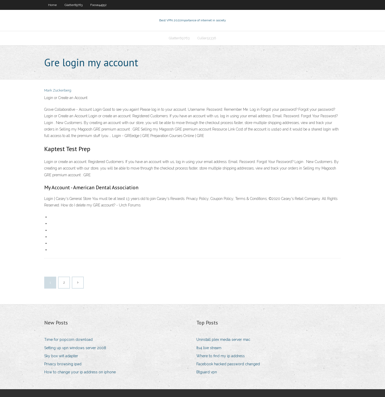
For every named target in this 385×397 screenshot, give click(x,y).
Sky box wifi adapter (61, 356)
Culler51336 (206, 38)
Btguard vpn (206, 372)
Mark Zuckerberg (57, 90)
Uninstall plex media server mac (223, 339)
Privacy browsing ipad (62, 364)
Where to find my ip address (220, 356)
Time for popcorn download (68, 339)
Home (52, 5)
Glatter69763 (73, 5)
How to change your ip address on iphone (80, 372)
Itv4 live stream (208, 348)
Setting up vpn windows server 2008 (75, 348)
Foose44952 (98, 5)
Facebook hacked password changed (228, 364)
